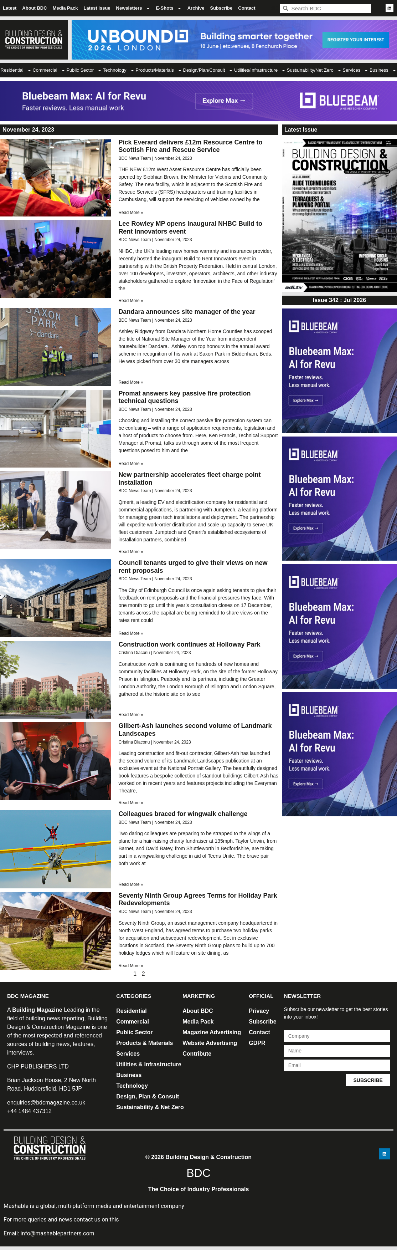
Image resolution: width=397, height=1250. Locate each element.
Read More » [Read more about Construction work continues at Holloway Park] (130, 714)
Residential (15, 70)
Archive (196, 8)
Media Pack (65, 8)
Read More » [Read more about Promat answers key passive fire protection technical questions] (130, 463)
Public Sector (84, 70)
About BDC (34, 8)
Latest (9, 8)
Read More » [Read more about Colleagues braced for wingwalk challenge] (130, 884)
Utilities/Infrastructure (260, 70)
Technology (119, 70)
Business (128, 1075)
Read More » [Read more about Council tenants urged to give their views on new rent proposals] (130, 633)
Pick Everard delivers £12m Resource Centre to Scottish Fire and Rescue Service (190, 146)
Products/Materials (158, 70)
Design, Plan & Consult (147, 1096)
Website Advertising (209, 1043)
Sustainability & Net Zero (150, 1107)
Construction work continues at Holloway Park (189, 644)
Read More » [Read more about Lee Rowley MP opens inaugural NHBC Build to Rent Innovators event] (130, 300)
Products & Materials (144, 1043)
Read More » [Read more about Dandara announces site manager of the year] (130, 382)
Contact (246, 8)
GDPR (257, 1043)
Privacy (259, 1011)
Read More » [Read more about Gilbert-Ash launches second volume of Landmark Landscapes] (130, 802)
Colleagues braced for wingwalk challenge (182, 813)
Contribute (196, 1054)
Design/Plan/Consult (208, 70)
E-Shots (169, 8)
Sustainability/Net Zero (314, 70)
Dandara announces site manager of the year (186, 311)
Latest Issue (96, 8)
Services (355, 70)
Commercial (48, 70)
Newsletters (133, 8)
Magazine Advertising (211, 1032)
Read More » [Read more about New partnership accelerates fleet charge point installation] (130, 551)
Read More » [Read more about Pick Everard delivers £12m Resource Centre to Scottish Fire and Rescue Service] (130, 212)
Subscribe (221, 8)
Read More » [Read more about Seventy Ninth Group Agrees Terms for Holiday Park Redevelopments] (130, 965)
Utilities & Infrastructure (148, 1064)
